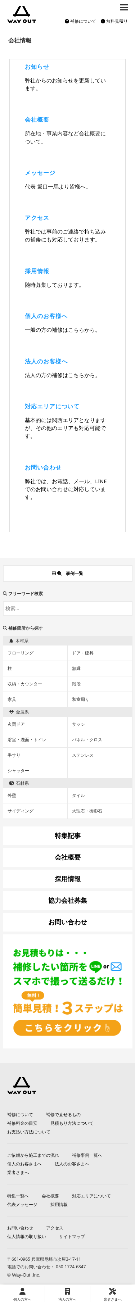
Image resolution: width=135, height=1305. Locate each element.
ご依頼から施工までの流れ (33, 1155)
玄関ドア (16, 724)
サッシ (78, 724)
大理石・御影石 (87, 811)
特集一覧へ (18, 1196)
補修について (80, 21)
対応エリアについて (52, 406)
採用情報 (37, 271)
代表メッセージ (22, 1204)
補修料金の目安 (22, 1123)
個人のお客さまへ (24, 1164)
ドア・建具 (83, 653)
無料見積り (114, 21)
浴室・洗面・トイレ (27, 740)
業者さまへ (18, 1172)
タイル (78, 795)
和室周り (80, 699)
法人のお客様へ (46, 361)
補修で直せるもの (63, 1114)
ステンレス (83, 755)
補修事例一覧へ (87, 1155)
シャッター (18, 770)
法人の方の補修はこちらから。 (62, 375)
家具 (12, 699)
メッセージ (40, 173)
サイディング (20, 811)
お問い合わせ (43, 467)
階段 (76, 684)
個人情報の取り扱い (26, 1236)
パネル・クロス (87, 740)
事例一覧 (67, 573)
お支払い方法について (28, 1132)
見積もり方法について (72, 1123)
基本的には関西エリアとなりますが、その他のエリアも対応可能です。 (65, 427)
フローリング (20, 653)
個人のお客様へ (46, 316)
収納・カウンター (25, 684)
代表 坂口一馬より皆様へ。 (58, 186)
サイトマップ (72, 1236)
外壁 (12, 795)
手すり (14, 755)
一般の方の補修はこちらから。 (62, 329)
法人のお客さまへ (72, 1164)
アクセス (37, 218)
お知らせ (37, 67)
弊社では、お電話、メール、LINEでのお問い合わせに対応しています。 (66, 488)
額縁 (76, 668)
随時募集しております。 (54, 284)
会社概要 (37, 119)
